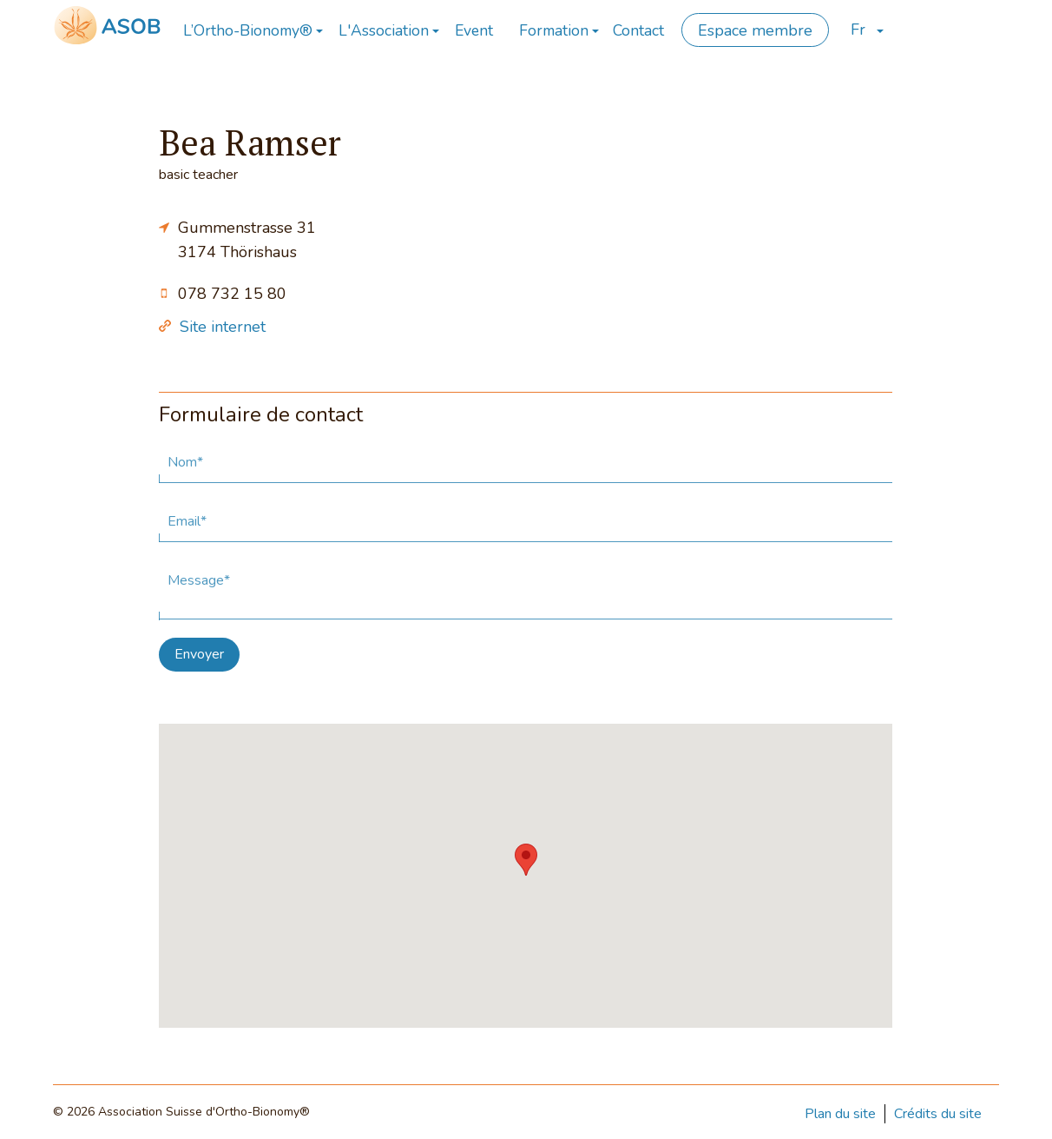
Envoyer (199, 654)
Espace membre (755, 30)
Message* (199, 580)
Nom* (185, 462)
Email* (187, 521)
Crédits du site (938, 1113)
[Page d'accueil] (107, 24)
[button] (526, 860)
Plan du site (840, 1113)
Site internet (223, 326)
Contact (638, 30)
